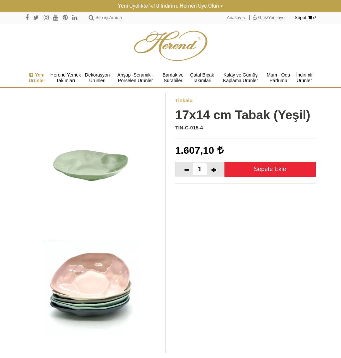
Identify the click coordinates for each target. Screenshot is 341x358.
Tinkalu (183, 100)
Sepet (305, 17)
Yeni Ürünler (37, 78)
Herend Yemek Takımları (65, 78)
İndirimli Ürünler (304, 78)
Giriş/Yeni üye (268, 17)
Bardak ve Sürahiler (173, 78)
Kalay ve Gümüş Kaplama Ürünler (240, 78)
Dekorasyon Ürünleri (97, 78)
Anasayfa (236, 17)
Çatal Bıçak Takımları (202, 78)
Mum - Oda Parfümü (278, 78)
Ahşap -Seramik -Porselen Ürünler (136, 78)
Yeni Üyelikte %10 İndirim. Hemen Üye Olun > (170, 6)
